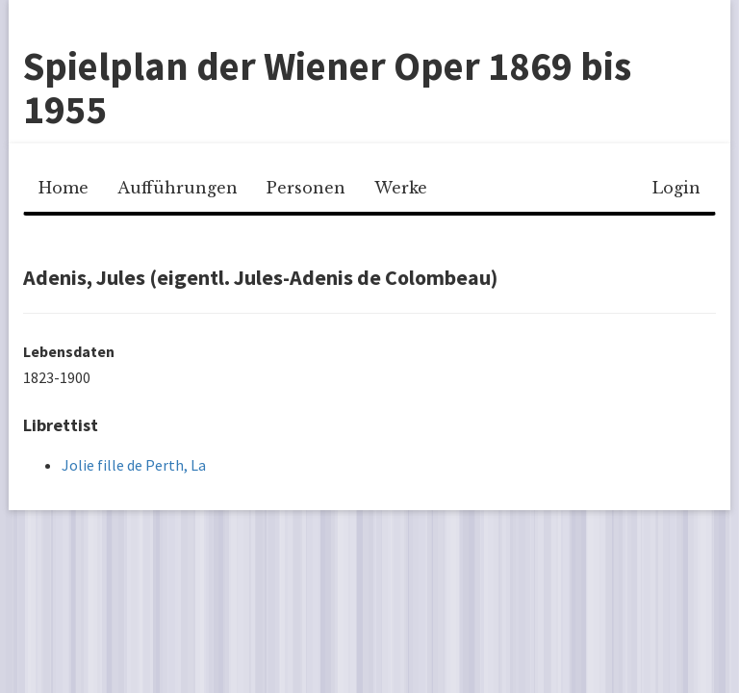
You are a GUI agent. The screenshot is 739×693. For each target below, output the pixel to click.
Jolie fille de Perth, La (134, 465)
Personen (306, 187)
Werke (400, 187)
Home (63, 187)
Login (676, 187)
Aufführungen (177, 187)
